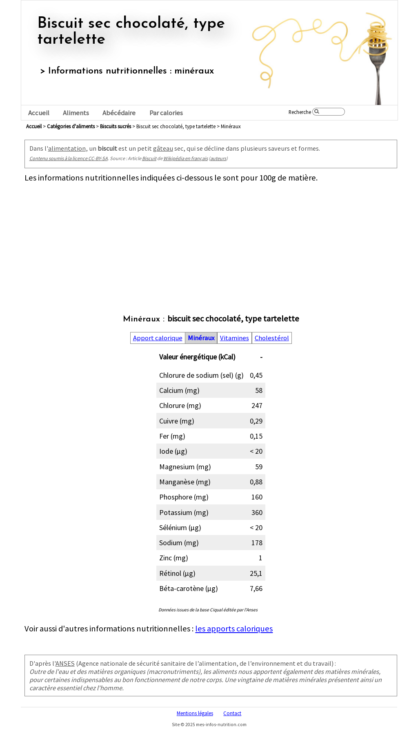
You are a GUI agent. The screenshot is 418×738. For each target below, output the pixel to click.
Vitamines (234, 338)
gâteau (163, 148)
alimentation (67, 148)
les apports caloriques (234, 628)
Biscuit (149, 158)
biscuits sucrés (115, 126)
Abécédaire (119, 113)
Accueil (38, 113)
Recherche (300, 112)
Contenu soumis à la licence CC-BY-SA (68, 158)
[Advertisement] (210, 240)
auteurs (218, 158)
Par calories (166, 113)
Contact (232, 713)
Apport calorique (157, 338)
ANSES (65, 663)
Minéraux (201, 338)
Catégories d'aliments (71, 126)
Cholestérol (272, 338)
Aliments (76, 113)
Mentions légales (195, 713)
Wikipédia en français (185, 158)
